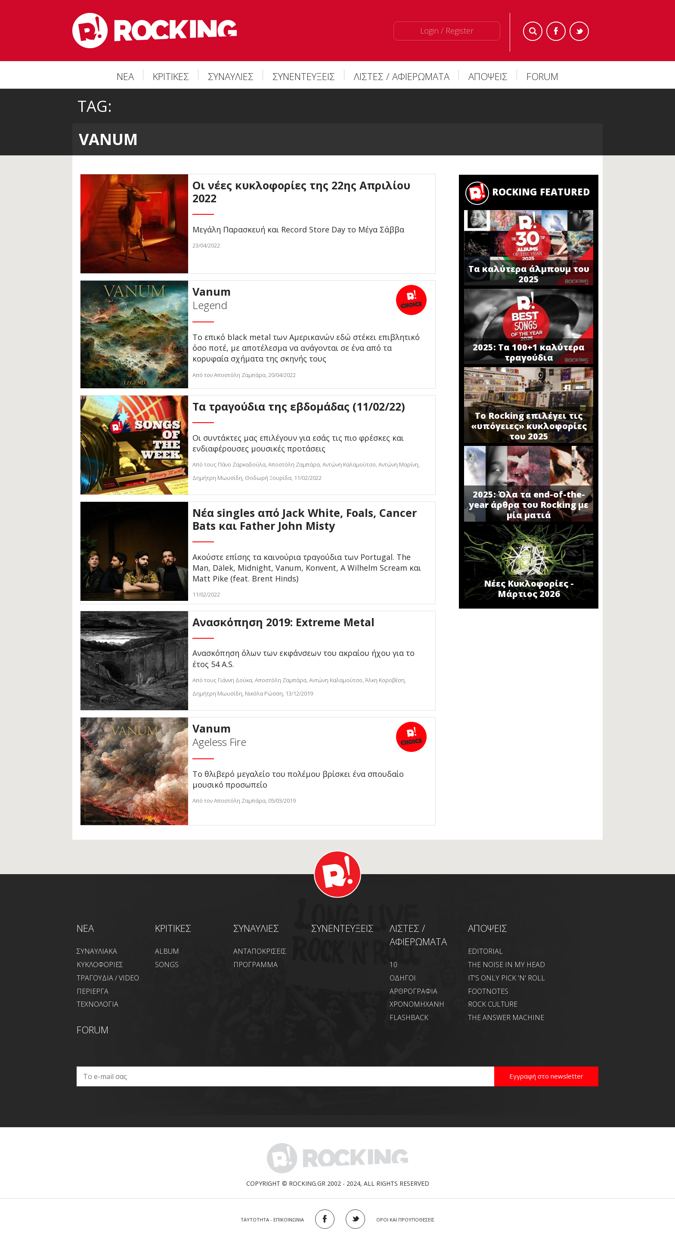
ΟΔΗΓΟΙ (403, 978)
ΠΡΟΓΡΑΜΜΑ (255, 964)
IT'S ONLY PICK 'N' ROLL (506, 978)
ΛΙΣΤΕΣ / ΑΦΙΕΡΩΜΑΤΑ (401, 76)
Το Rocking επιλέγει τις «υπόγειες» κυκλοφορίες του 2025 (529, 426)
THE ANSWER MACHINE (506, 1017)
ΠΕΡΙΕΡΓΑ (92, 991)
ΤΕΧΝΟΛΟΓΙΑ (97, 1004)
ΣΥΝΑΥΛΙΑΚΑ (97, 951)
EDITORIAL (485, 951)
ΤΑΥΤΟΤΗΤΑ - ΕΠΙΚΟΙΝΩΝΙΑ (272, 1219)
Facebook (556, 31)
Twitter (579, 31)
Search (532, 31)
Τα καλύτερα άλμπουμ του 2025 (528, 274)
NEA (85, 927)
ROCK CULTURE (492, 1004)
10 (393, 964)
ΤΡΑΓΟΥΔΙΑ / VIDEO (108, 978)
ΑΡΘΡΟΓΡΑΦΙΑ (413, 991)
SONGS (167, 964)
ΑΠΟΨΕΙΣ (488, 76)
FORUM (542, 76)
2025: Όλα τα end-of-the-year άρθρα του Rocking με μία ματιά (528, 505)
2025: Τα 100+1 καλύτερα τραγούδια (529, 352)
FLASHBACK (409, 1017)
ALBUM (167, 951)
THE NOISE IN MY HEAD (506, 964)
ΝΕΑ (125, 76)
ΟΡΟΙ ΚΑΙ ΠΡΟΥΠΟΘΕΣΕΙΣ (405, 1219)
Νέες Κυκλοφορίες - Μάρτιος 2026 (529, 589)
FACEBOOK (324, 1219)
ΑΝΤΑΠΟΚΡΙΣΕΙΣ (259, 951)
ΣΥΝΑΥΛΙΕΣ (231, 76)
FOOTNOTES (488, 991)
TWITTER (355, 1219)
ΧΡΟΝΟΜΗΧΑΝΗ (417, 1004)
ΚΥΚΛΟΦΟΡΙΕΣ (100, 964)
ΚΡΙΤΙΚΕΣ (171, 76)
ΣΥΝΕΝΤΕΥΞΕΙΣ (303, 76)
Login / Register (447, 30)
